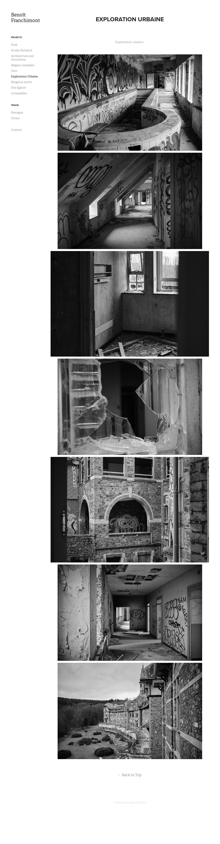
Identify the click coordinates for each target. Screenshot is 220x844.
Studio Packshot (21, 50)
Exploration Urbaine (24, 76)
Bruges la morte (21, 82)
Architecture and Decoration (22, 57)
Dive (14, 71)
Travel (15, 105)
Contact (16, 130)
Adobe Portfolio (137, 802)
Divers (15, 118)
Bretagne (17, 112)
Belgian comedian (22, 65)
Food (14, 45)
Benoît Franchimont (25, 17)
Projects (16, 37)
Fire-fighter (18, 87)
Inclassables (19, 93)
